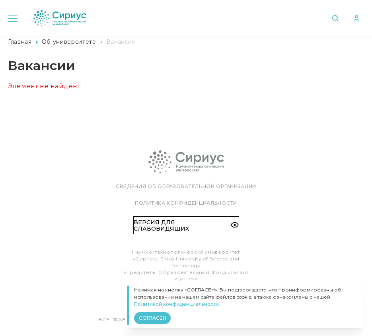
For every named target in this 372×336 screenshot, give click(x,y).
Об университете (69, 41)
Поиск (334, 18)
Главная (20, 41)
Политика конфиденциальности (186, 203)
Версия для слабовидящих (186, 225)
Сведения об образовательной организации (186, 186)
